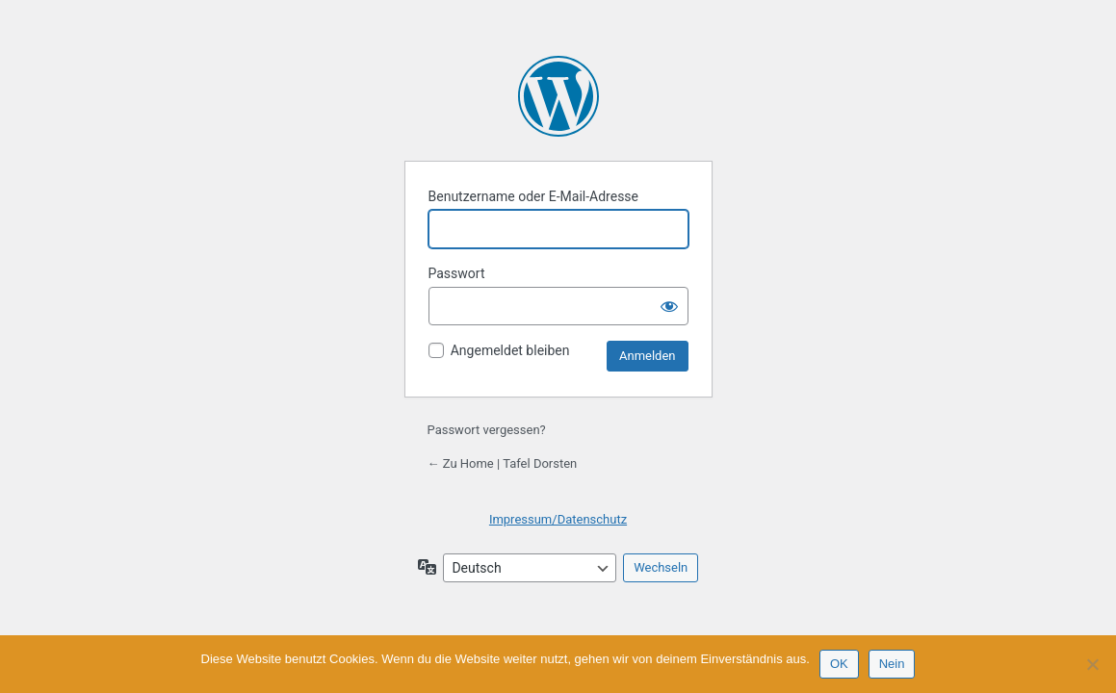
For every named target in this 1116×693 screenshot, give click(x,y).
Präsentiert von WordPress (558, 96)
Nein (892, 663)
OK (839, 663)
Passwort (456, 273)
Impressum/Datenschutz (558, 519)
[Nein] (1092, 664)
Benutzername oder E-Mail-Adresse (533, 196)
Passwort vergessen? (487, 430)
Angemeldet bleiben (510, 350)
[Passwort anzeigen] (669, 306)
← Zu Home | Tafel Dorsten (503, 463)
